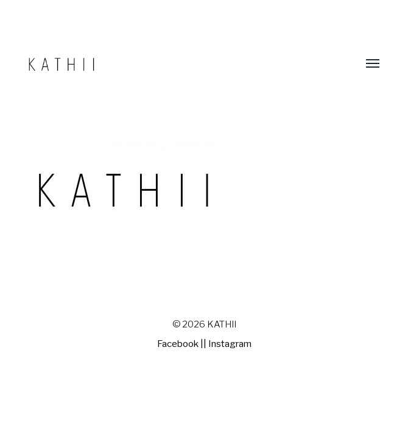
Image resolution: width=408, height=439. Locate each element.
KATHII (221, 324)
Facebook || (181, 343)
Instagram (229, 343)
